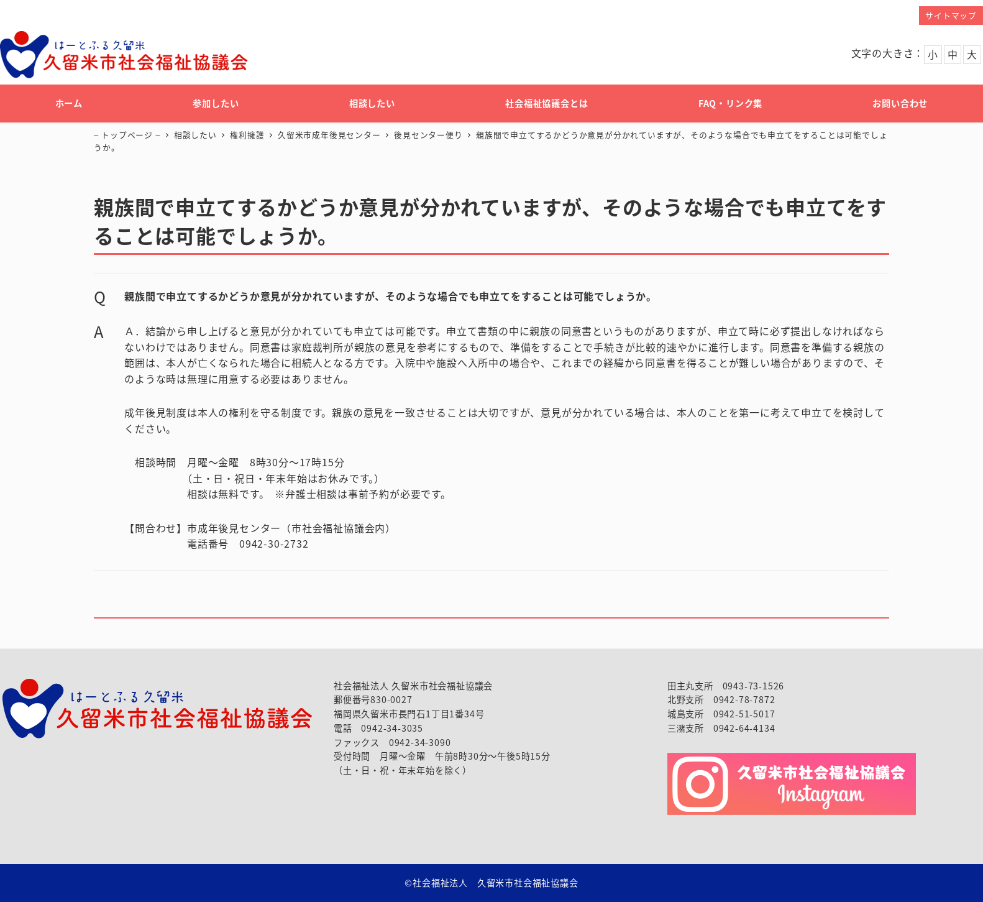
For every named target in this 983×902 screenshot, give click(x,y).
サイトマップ (951, 15)
